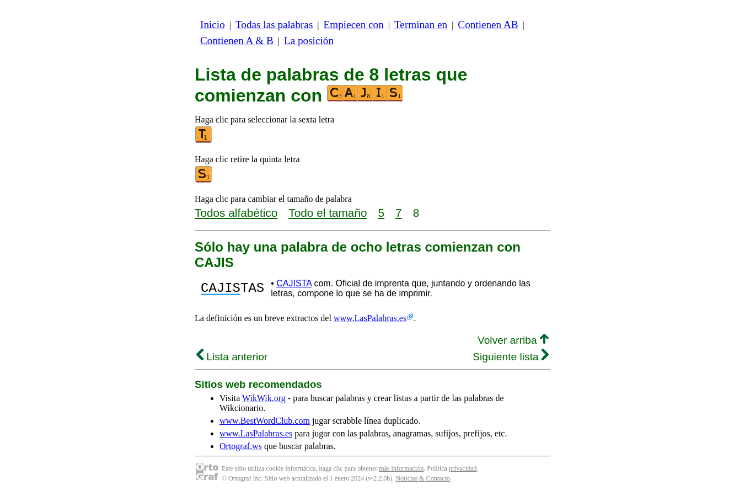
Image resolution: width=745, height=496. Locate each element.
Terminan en (420, 24)
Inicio (212, 24)
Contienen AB (488, 24)
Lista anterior (231, 356)
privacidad (463, 468)
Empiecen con (354, 24)
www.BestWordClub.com (264, 420)
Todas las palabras (274, 24)
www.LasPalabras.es (370, 318)
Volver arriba (513, 340)
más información (401, 468)
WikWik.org (264, 398)
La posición (309, 40)
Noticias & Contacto (422, 478)
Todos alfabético (236, 212)
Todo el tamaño (327, 212)
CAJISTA (294, 283)
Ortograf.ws (240, 446)
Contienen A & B (237, 40)
